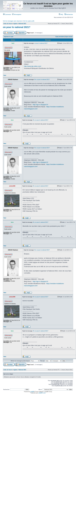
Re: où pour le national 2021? (42, 79)
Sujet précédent (59, 36)
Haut (4, 75)
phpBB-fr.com (42, 393)
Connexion (7, 14)
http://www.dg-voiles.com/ (32, 66)
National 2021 (22, 23)
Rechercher (68, 14)
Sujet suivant (68, 36)
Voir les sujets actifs (28, 21)
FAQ (61, 14)
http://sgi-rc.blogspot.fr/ (40, 104)
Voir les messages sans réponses (12, 21)
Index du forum (7, 23)
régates (15, 23)
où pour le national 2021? (16, 27)
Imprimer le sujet (8, 36)
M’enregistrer (16, 14)
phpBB (32, 391)
